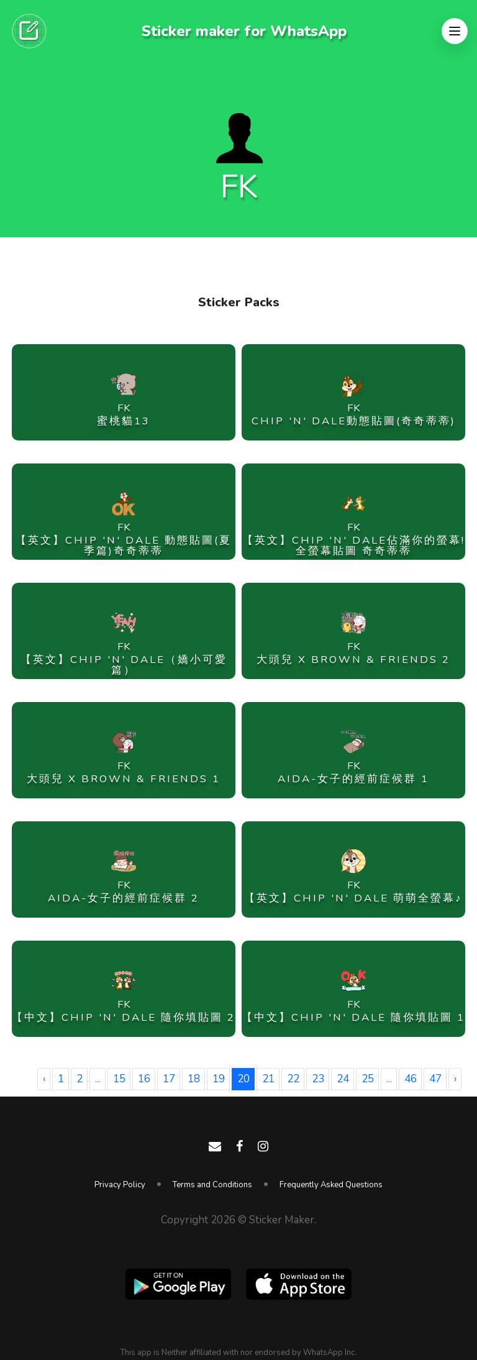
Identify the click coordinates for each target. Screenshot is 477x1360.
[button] (455, 31)
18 (194, 1079)
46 (410, 1079)
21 (268, 1079)
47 (435, 1079)
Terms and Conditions (212, 1184)
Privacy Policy (119, 1184)
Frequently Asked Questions (331, 1184)
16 (144, 1079)
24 (343, 1079)
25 (367, 1079)
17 (169, 1079)
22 (293, 1079)
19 (218, 1079)
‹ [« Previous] (44, 1079)
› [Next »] (455, 1079)
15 (119, 1079)
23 (318, 1079)
